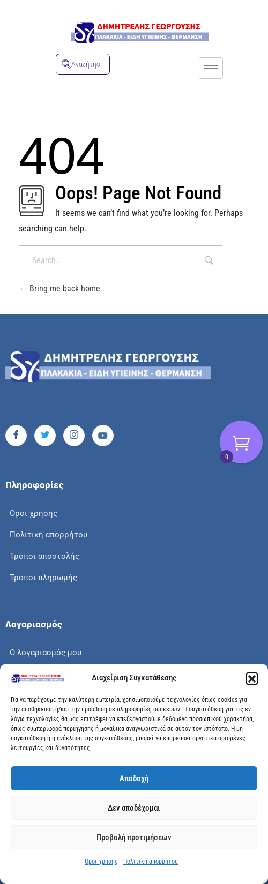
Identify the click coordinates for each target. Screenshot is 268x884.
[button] (252, 678)
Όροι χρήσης (101, 861)
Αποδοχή (134, 778)
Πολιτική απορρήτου (150, 861)
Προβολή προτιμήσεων (134, 837)
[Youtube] (103, 435)
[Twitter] (45, 435)
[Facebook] (16, 435)
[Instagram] (74, 435)
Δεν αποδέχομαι (134, 808)
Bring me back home (59, 288)
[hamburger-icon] (211, 68)
